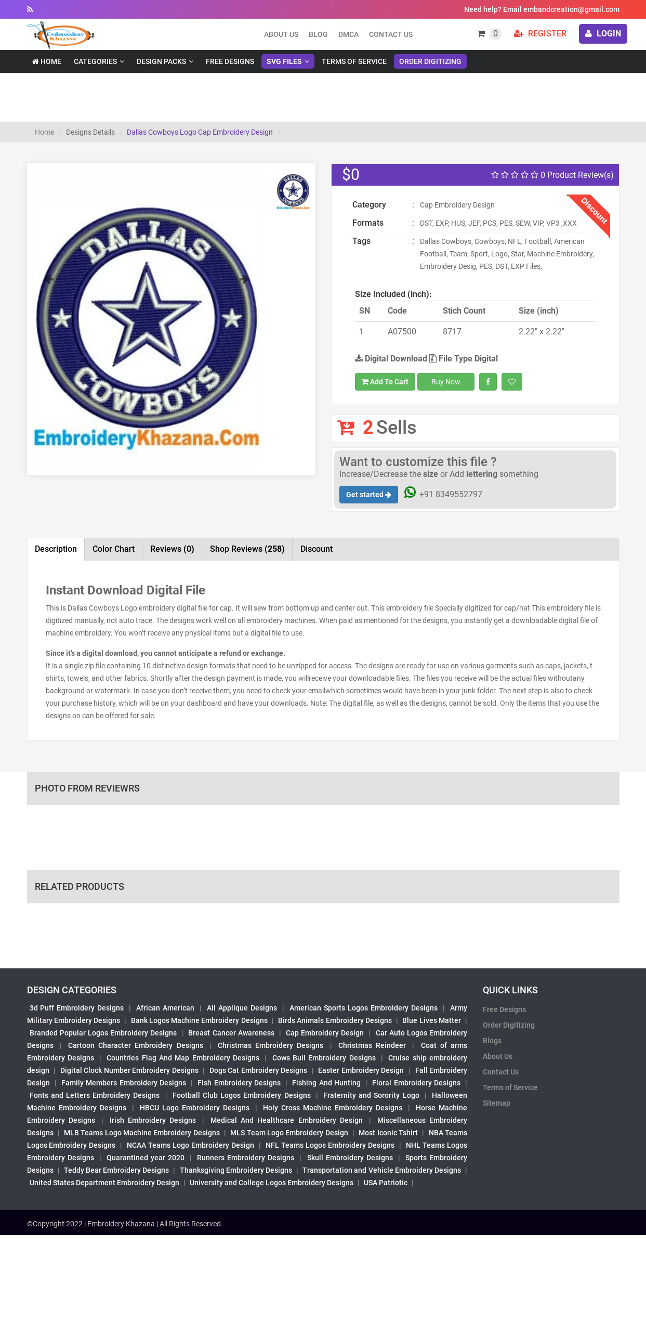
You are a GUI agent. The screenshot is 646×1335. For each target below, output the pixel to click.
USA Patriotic (385, 1182)
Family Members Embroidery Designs (123, 1083)
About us (281, 34)
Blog (318, 34)
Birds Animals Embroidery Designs (335, 1020)
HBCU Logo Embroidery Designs (194, 1108)
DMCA (348, 34)
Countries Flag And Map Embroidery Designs (183, 1058)
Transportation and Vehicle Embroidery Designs (381, 1170)
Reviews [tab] (172, 549)
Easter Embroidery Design (361, 1070)
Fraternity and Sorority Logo (371, 1095)
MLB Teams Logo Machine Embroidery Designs (142, 1133)
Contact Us (391, 34)
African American (165, 1008)
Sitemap (496, 1103)
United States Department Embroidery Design (104, 1182)
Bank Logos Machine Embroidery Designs (199, 1020)
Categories (95, 61)
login (603, 33)
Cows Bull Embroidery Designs (324, 1058)
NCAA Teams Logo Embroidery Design (190, 1145)
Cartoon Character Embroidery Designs (135, 1045)
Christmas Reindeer (372, 1045)
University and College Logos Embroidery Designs (271, 1182)
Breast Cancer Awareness (231, 1033)
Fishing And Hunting (326, 1083)
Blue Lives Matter (431, 1020)
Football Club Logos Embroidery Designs (242, 1095)
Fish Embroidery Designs (239, 1083)
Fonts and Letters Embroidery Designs (95, 1095)
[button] (49, 370)
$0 (351, 174)
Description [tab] (56, 549)
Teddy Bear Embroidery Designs (116, 1170)
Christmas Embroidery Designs (270, 1045)
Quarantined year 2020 (145, 1157)
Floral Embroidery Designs (416, 1083)
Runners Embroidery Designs (245, 1157)
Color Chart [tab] (114, 549)
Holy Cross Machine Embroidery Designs (332, 1108)
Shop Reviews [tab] (247, 549)
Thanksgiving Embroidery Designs (236, 1170)
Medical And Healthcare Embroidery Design (286, 1120)
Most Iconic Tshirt (388, 1133)
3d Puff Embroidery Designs (77, 1008)
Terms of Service (354, 61)
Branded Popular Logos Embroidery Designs (103, 1033)
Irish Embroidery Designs (153, 1120)
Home (46, 61)
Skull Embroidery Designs (350, 1157)
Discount (316, 549)
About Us (497, 1056)
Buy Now (445, 382)
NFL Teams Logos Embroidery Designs (330, 1145)
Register (540, 33)
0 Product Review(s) (552, 175)
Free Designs (230, 61)
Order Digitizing (430, 61)
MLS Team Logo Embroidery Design (289, 1133)
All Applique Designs (242, 1008)
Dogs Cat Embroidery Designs (258, 1070)
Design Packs (161, 61)
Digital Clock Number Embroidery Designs (129, 1070)
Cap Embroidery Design (325, 1033)
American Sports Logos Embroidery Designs (363, 1008)
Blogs (492, 1040)
